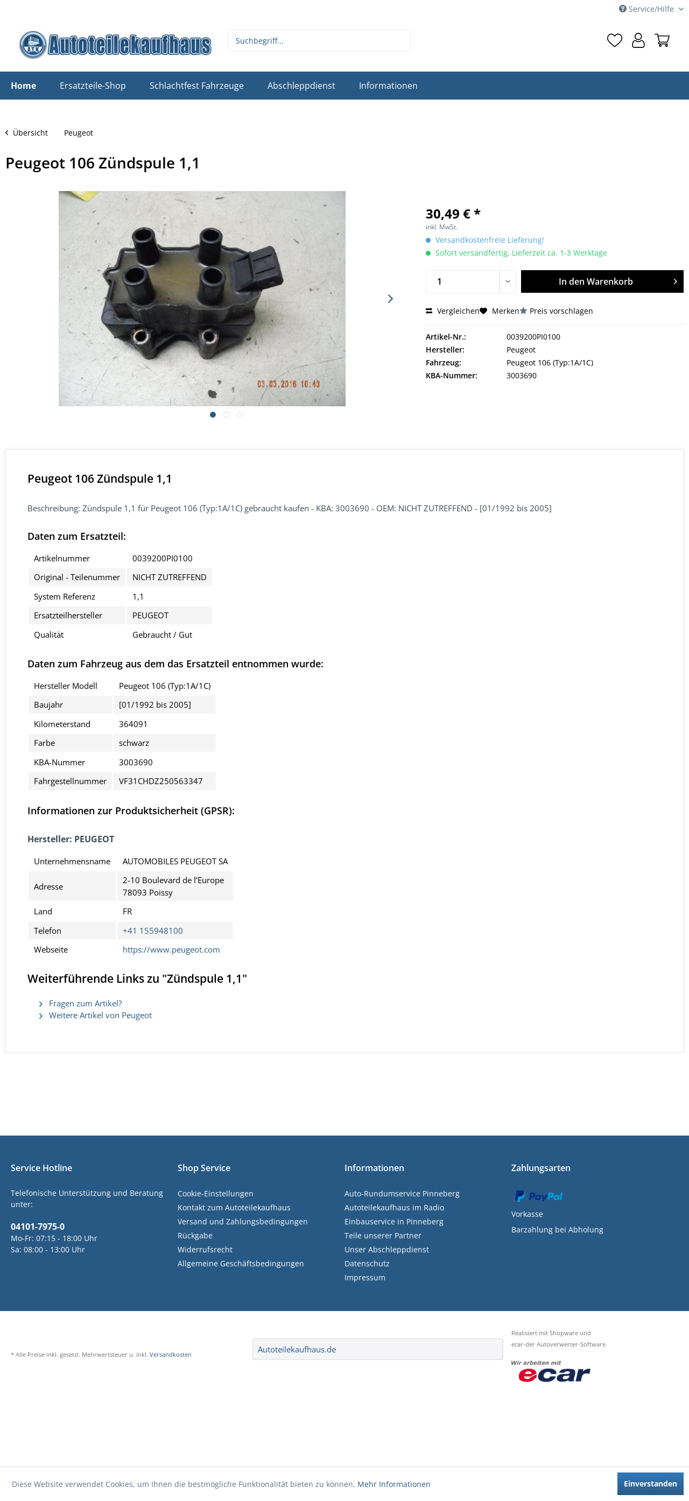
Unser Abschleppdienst (386, 1249)
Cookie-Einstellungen (216, 1193)
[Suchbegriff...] (319, 40)
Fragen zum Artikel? (80, 1003)
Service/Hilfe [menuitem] (647, 9)
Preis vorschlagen (561, 311)
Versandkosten (171, 1354)
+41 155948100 (153, 930)
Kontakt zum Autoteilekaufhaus (234, 1207)
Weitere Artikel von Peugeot (95, 1015)
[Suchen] (401, 40)
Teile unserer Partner (382, 1235)
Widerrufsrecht (205, 1249)
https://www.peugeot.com (171, 949)
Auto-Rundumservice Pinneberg (402, 1193)
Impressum (364, 1277)
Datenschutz (367, 1263)
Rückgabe (195, 1235)
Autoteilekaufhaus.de (297, 1349)
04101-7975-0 (38, 1226)
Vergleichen (453, 311)
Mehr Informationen (394, 1484)
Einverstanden (650, 1483)
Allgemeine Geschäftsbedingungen (241, 1263)
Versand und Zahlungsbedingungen (243, 1221)
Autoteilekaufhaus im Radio (394, 1207)
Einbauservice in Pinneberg (394, 1221)
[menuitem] (319, 40)
